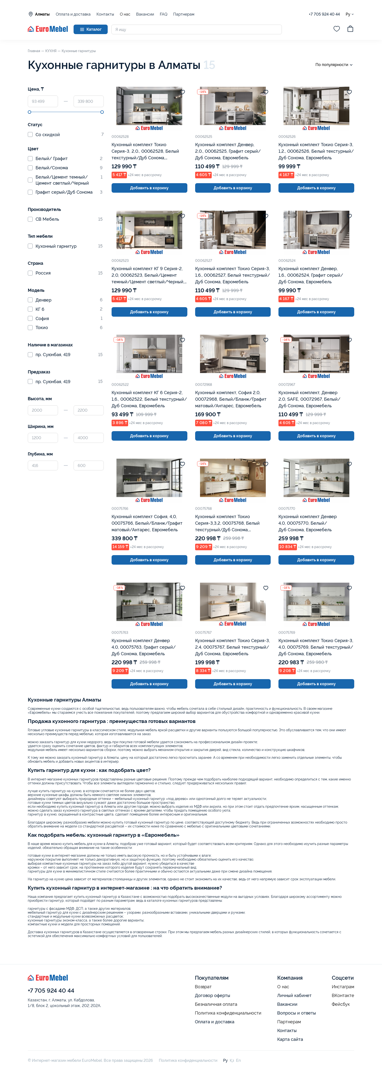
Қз (232, 1060)
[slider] (29, 112)
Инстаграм (343, 986)
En (238, 1060)
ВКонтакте (343, 995)
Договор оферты (212, 995)
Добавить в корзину (149, 188)
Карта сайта (290, 1039)
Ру (350, 14)
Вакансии (145, 14)
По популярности (334, 65)
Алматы (39, 14)
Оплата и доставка (73, 14)
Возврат (203, 986)
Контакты (105, 14)
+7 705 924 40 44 (324, 14)
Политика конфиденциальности (228, 1013)
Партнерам (183, 14)
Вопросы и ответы (296, 1013)
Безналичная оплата (216, 1004)
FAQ (163, 14)
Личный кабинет (294, 995)
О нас (125, 14)
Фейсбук (341, 1004)
